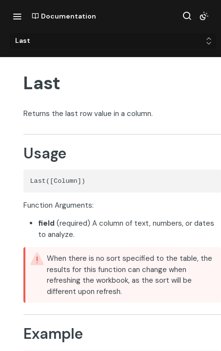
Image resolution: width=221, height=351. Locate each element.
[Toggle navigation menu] (17, 16)
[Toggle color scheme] (204, 16)
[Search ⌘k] (187, 16)
